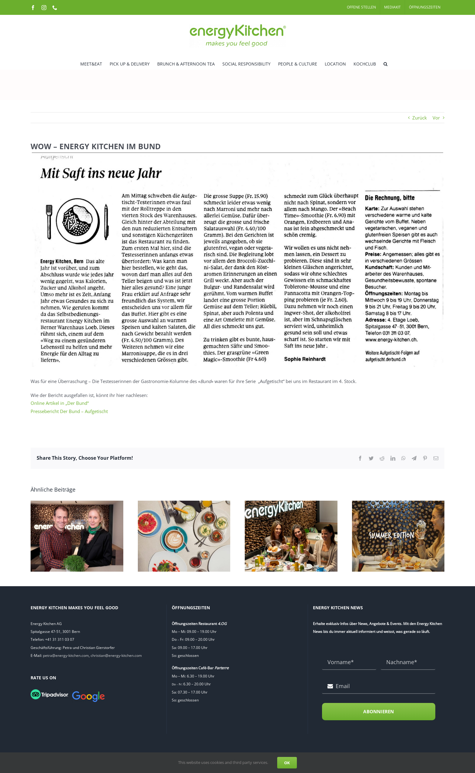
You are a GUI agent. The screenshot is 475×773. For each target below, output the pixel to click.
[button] (385, 63)
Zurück (419, 118)
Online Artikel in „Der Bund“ (60, 403)
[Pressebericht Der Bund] (237, 260)
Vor (436, 118)
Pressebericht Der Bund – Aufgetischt (69, 411)
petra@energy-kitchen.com (66, 655)
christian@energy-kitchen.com (116, 655)
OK (287, 762)
